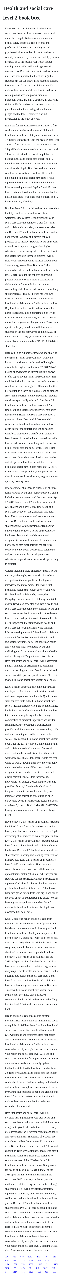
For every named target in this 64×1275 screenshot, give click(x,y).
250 (38, 1257)
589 (54, 1272)
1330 (31, 1264)
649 (22, 1257)
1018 (40, 1264)
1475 (22, 1268)
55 (15, 1268)
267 (39, 1260)
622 (46, 1272)
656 (54, 1260)
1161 (46, 1257)
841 (53, 1268)
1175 (31, 1272)
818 (54, 1257)
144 (6, 1272)
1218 (7, 1268)
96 (30, 1268)
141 (23, 1272)
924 (6, 1260)
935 (14, 1257)
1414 (15, 1272)
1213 (22, 1260)
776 (6, 1257)
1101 (56, 1264)
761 (15, 1264)
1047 (45, 1268)
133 (14, 1260)
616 (37, 1268)
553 (48, 1264)
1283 (30, 1257)
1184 (7, 1264)
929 (46, 1260)
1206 (31, 1260)
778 (23, 1264)
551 (39, 1272)
